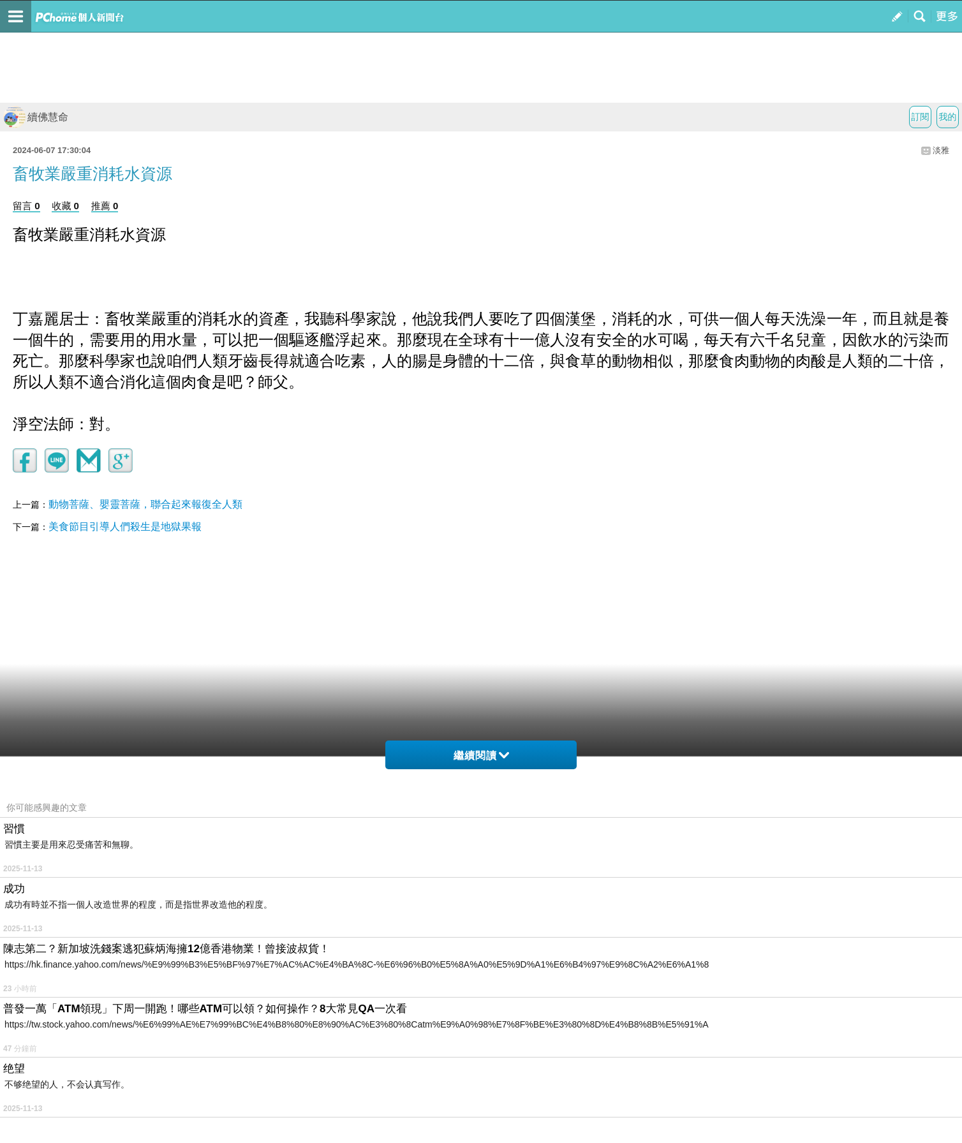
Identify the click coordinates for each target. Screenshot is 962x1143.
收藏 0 (65, 205)
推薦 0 (105, 205)
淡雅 (941, 150)
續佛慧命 (35, 117)
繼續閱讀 (481, 755)
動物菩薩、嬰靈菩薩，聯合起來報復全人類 (145, 504)
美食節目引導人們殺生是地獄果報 (125, 526)
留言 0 (26, 205)
